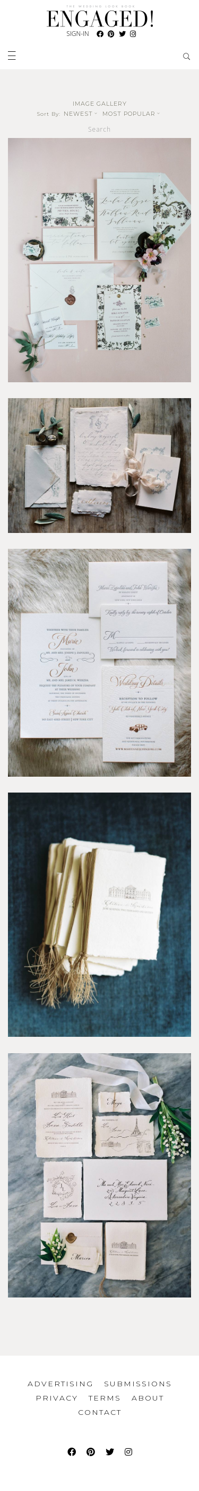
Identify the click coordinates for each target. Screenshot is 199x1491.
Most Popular (132, 113)
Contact (100, 1412)
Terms (105, 1398)
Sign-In (77, 33)
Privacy (57, 1398)
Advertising (60, 1383)
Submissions (138, 1383)
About (148, 1398)
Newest (81, 113)
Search (99, 129)
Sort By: (48, 114)
